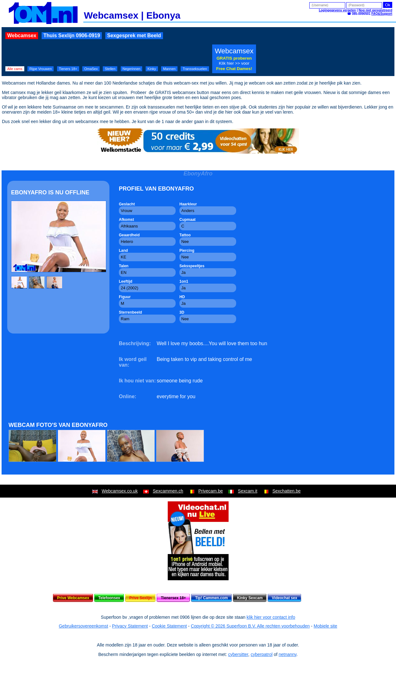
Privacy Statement (130, 626)
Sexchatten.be (286, 490)
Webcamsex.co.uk (120, 490)
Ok (387, 5)
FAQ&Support (381, 13)
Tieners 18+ (68, 69)
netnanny (288, 654)
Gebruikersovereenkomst (83, 626)
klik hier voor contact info (271, 617)
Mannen (169, 69)
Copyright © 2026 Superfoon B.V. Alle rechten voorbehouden (250, 626)
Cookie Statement (169, 626)
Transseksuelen (195, 69)
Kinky (152, 69)
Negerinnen (132, 69)
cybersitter (238, 654)
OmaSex (91, 69)
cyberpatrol (261, 654)
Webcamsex (21, 35)
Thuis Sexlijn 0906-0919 (72, 35)
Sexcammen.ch (168, 490)
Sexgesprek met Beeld (134, 35)
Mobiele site (325, 626)
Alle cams (14, 69)
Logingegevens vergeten (337, 10)
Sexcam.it (247, 490)
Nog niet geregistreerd (375, 10)
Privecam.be (210, 490)
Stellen (110, 69)
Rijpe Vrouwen (40, 69)
